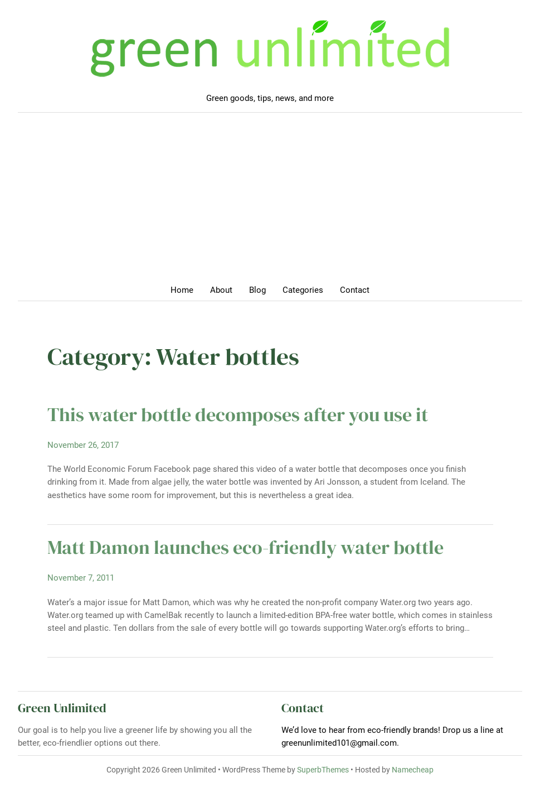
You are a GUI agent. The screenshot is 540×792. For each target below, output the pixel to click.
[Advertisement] (270, 202)
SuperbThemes (323, 769)
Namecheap (413, 769)
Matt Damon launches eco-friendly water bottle (245, 547)
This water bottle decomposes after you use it (237, 414)
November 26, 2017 (83, 445)
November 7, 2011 (80, 578)
